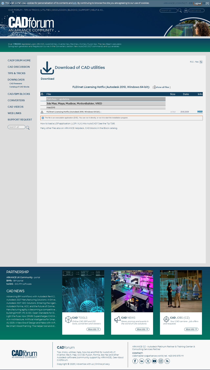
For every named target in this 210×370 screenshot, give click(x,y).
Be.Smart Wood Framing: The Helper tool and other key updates (38, 326)
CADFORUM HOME (19, 60)
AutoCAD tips (51, 44)
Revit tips (74, 44)
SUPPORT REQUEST (20, 119)
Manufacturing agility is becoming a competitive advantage (36, 309)
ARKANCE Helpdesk (74, 128)
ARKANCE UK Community (19, 277)
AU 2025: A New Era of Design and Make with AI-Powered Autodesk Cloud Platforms (48, 323)
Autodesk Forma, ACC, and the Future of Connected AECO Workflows (41, 306)
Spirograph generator (18, 46)
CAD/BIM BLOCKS (19, 93)
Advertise (81, 364)
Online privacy (102, 364)
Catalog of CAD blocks (19, 87)
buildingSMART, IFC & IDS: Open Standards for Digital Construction (39, 313)
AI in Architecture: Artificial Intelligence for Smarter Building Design (40, 319)
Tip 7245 (111, 123)
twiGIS (9, 284)
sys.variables (113, 46)
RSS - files (196, 62)
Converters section (64, 46)
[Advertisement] (166, 45)
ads (74, 3)
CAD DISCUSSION (19, 66)
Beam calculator (113, 44)
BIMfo (9, 280)
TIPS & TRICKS (16, 73)
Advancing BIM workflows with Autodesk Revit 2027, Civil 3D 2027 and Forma (44, 296)
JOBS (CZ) (180, 317)
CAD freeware (16, 83)
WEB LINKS (14, 113)
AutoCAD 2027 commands (90, 46)
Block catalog (110, 128)
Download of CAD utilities (72, 67)
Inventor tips (64, 44)
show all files (161, 87)
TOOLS (79, 317)
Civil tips (83, 44)
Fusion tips (92, 44)
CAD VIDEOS (15, 106)
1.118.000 (17, 44)
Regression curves (41, 46)
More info (93, 329)
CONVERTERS (16, 100)
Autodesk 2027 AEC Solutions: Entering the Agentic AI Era (35, 303)
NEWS (128, 317)
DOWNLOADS (16, 79)
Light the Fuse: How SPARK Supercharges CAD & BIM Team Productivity (42, 316)
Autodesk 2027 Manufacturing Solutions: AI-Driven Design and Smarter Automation (48, 299)
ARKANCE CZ (139, 346)
